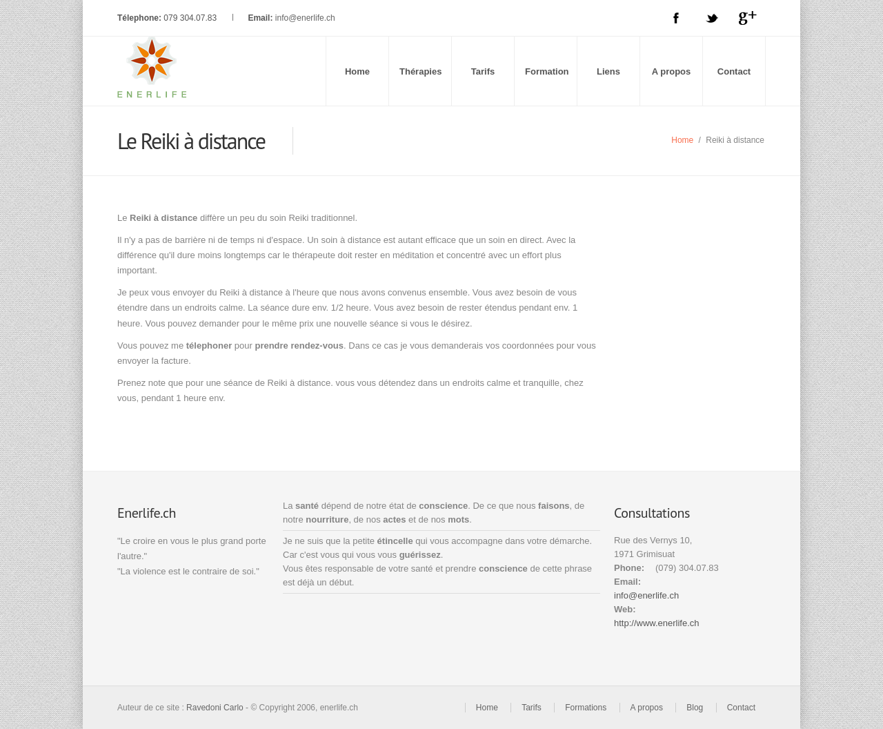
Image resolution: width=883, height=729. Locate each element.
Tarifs (483, 71)
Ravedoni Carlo (215, 707)
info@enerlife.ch (305, 18)
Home (357, 71)
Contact (734, 71)
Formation (547, 71)
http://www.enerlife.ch (657, 623)
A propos (671, 71)
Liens (608, 71)
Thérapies (420, 71)
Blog (694, 707)
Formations (585, 707)
